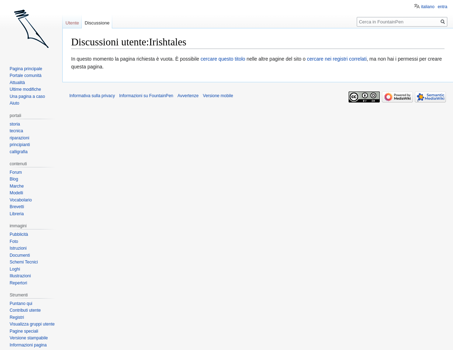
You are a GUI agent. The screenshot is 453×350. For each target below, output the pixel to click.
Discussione (97, 23)
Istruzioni (18, 248)
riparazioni (19, 137)
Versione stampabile (29, 337)
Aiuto (14, 103)
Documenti (20, 255)
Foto (14, 241)
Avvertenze (188, 95)
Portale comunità (25, 75)
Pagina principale (26, 68)
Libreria (17, 213)
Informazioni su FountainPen (146, 95)
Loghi (15, 269)
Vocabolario (21, 200)
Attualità (17, 82)
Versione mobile (218, 95)
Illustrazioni (20, 275)
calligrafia (19, 151)
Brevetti (17, 206)
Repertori (18, 282)
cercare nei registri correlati (337, 59)
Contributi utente (25, 310)
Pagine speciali (24, 331)
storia (15, 124)
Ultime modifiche (25, 89)
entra (442, 6)
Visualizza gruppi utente (32, 324)
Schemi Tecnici (24, 262)
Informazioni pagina (28, 345)
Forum (16, 172)
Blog (14, 179)
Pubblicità (19, 234)
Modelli (16, 192)
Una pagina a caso (27, 96)
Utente (72, 23)
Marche (17, 186)
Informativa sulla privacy (92, 95)
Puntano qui (21, 303)
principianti (20, 144)
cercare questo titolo (223, 59)
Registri (17, 317)
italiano (428, 6)
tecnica (16, 130)
